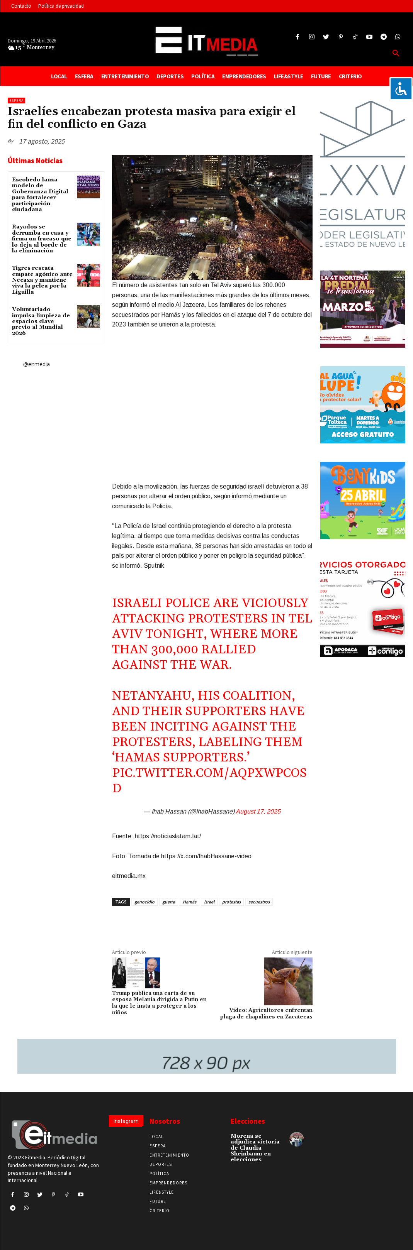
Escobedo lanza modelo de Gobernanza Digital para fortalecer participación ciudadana (40, 194)
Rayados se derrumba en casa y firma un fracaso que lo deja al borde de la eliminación (41, 238)
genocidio (144, 902)
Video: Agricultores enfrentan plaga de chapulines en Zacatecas (266, 1013)
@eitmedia (36, 364)
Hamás (189, 902)
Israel (209, 902)
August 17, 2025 (258, 811)
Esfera (16, 100)
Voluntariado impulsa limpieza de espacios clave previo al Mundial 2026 (41, 321)
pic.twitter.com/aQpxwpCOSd (209, 781)
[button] (396, 53)
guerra (168, 902)
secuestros (259, 902)
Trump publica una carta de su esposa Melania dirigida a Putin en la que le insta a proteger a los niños (159, 1003)
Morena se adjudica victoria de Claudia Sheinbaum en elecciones (255, 1148)
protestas (231, 902)
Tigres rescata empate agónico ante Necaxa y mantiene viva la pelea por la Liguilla (42, 280)
